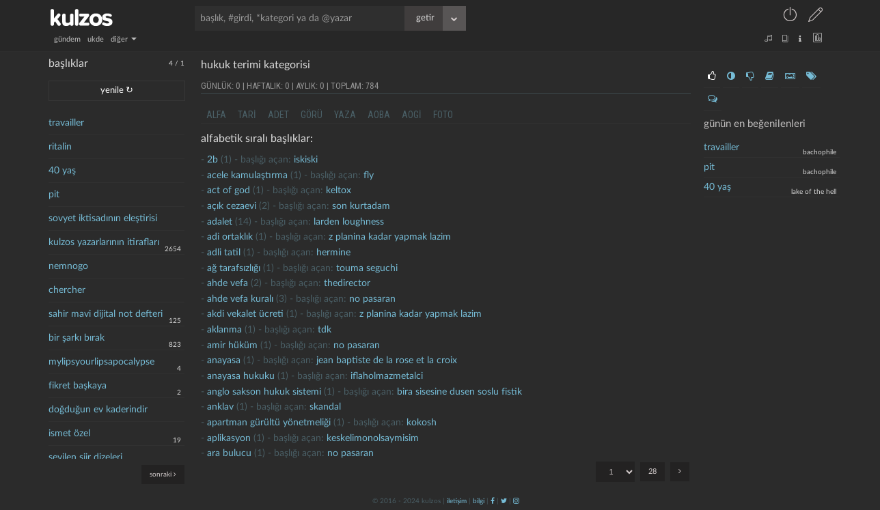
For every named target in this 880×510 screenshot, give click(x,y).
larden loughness (349, 222)
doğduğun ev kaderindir (98, 409)
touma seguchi (367, 268)
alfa (216, 114)
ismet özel (69, 433)
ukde (95, 39)
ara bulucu (229, 453)
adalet (219, 222)
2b (212, 160)
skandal (325, 407)
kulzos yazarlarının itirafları (104, 242)
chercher (67, 290)
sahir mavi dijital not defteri (106, 314)
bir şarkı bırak (77, 338)
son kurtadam (361, 206)
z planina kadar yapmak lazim (390, 237)
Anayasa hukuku (241, 376)
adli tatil (223, 252)
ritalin (60, 147)
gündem (67, 39)
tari (247, 114)
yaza (345, 114)
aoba (379, 114)
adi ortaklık (230, 237)
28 (652, 471)
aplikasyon (229, 438)
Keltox (338, 190)
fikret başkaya (78, 386)
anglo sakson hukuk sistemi (264, 392)
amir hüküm (232, 345)
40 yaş (62, 170)
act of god (228, 190)
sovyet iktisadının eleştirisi (103, 218)
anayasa (223, 360)
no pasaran (372, 299)
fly (368, 175)
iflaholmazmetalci (386, 376)
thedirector (347, 283)
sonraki (163, 474)
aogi (412, 114)
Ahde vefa (227, 283)
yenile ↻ (116, 90)
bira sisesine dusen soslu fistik (459, 392)
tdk (324, 330)
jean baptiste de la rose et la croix (386, 360)
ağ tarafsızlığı (233, 268)
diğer (124, 39)
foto (443, 114)
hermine (333, 252)
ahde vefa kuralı (240, 299)
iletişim (457, 501)
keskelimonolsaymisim (373, 438)
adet (278, 114)
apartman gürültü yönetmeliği (269, 422)
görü (311, 114)
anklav (220, 407)
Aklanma (224, 330)
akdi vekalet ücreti (245, 314)
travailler (66, 123)
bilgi (478, 501)
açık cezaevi (231, 206)
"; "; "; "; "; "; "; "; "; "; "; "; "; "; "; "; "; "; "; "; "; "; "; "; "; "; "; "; (615, 472)
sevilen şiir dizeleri (85, 457)
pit (54, 194)
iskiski (306, 160)
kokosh (422, 422)
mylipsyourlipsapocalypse (101, 362)
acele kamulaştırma (247, 175)
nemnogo (68, 266)
